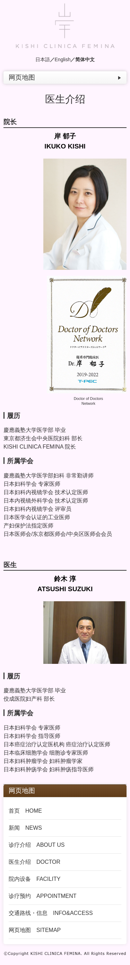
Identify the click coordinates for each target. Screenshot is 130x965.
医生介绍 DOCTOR (34, 862)
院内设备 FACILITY (34, 879)
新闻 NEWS (25, 828)
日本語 (42, 59)
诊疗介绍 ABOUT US (37, 845)
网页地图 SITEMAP (35, 930)
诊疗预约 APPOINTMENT (43, 896)
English (63, 59)
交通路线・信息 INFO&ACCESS (51, 913)
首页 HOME (25, 811)
